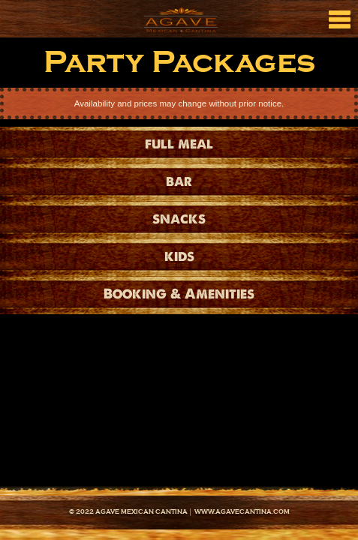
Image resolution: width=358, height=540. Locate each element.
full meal (179, 143)
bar (179, 181)
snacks (179, 218)
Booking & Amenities (179, 293)
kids (179, 256)
